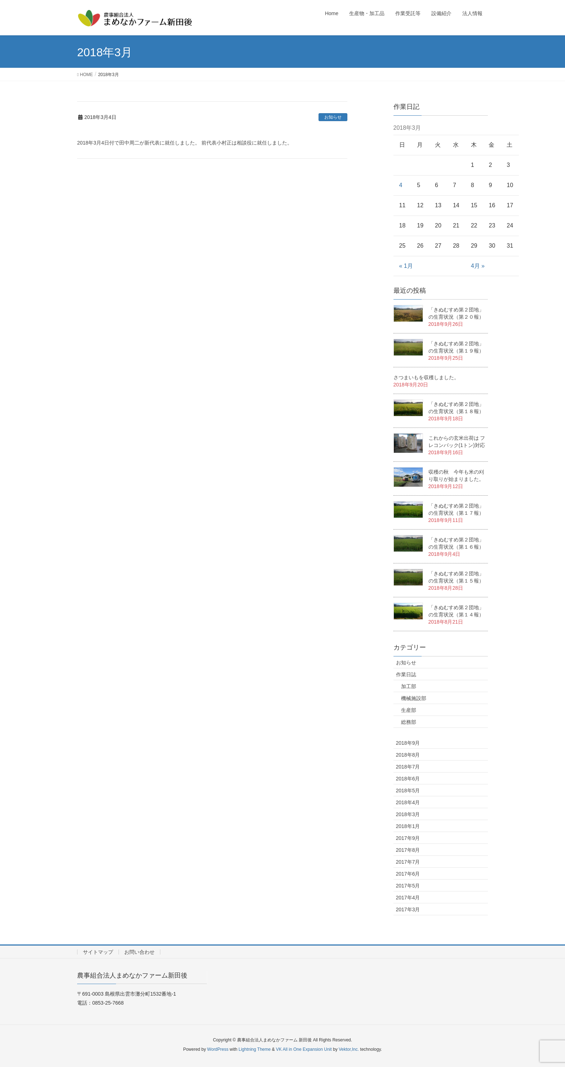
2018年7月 (408, 767)
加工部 (408, 686)
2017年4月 (408, 897)
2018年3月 (408, 814)
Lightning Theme (255, 1049)
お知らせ (333, 117)
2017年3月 (408, 909)
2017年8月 (408, 850)
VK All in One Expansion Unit (304, 1049)
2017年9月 (408, 838)
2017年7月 (408, 862)
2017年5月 (408, 886)
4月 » (478, 266)
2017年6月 (408, 874)
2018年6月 (408, 779)
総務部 (408, 722)
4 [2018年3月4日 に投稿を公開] (400, 185)
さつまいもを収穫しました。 (426, 377)
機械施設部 (413, 698)
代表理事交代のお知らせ (116, 131)
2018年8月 (408, 755)
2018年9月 (408, 743)
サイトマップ (98, 952)
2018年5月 (408, 790)
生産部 (408, 710)
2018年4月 (408, 802)
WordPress (217, 1049)
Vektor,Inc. (349, 1049)
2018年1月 (408, 826)
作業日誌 (406, 674)
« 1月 (406, 266)
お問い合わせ (139, 952)
